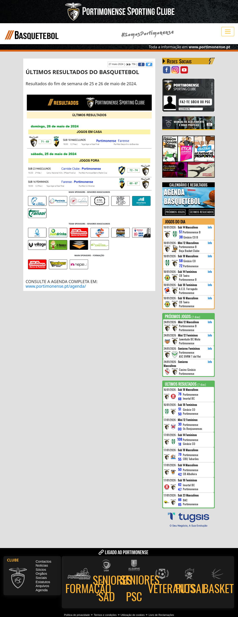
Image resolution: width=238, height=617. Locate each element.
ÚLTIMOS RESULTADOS (201, 212)
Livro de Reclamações (161, 615)
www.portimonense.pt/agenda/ (56, 286)
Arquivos (42, 586)
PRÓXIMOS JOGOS (175, 212)
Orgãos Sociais (41, 575)
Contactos (43, 561)
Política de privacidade (77, 615)
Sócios (41, 569)
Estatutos (43, 582)
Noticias (42, 565)
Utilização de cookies (133, 615)
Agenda (42, 590)
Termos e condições (105, 615)
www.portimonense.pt (209, 46)
